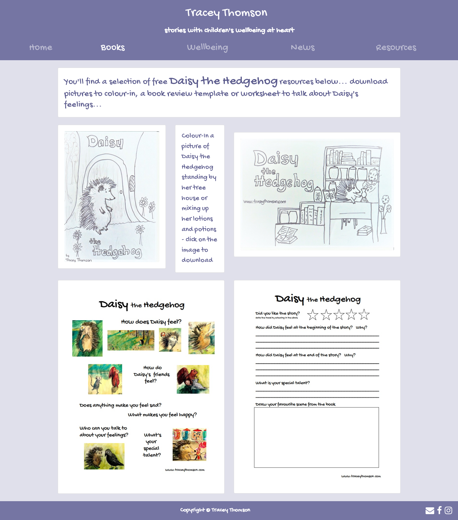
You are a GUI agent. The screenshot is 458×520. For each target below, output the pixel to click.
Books (125, 47)
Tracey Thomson (226, 13)
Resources (396, 48)
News (302, 48)
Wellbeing (207, 48)
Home (40, 48)
